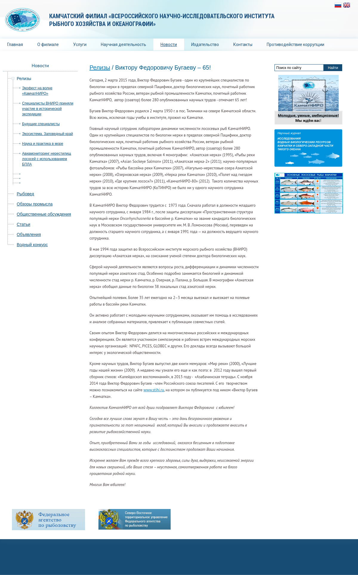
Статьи (23, 224)
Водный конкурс (32, 244)
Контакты (242, 44)
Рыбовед (25, 193)
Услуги (80, 44)
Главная (15, 44)
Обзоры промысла (35, 204)
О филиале (48, 44)
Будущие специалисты (41, 124)
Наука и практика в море (42, 144)
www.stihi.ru (153, 389)
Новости (169, 44)
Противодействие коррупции (295, 44)
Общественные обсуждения (44, 214)
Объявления (29, 234)
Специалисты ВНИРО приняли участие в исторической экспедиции (47, 108)
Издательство (205, 44)
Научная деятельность (123, 44)
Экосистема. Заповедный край (47, 134)
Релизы (100, 67)
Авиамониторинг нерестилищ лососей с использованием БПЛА (46, 158)
